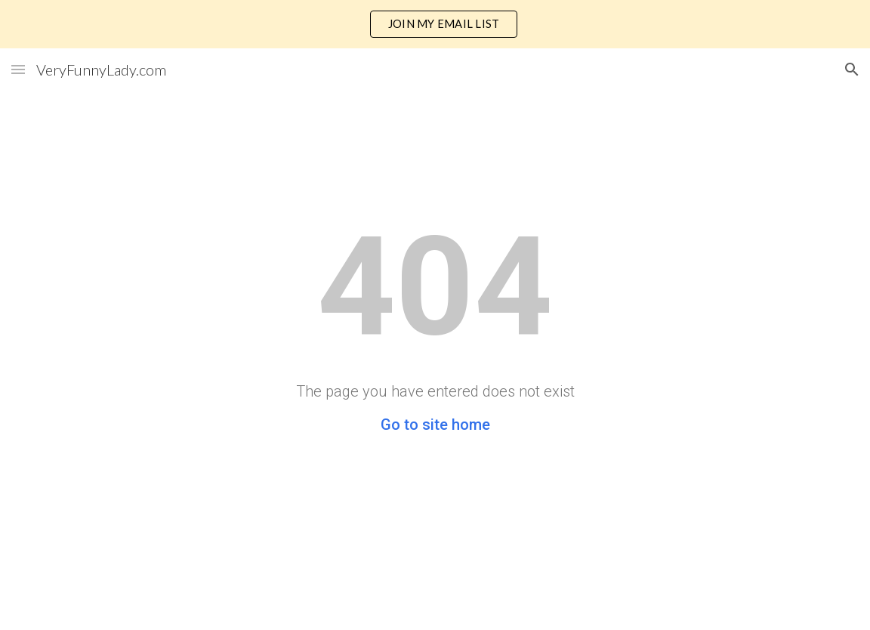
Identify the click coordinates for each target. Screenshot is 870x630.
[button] (18, 69)
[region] (435, 24)
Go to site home (435, 424)
